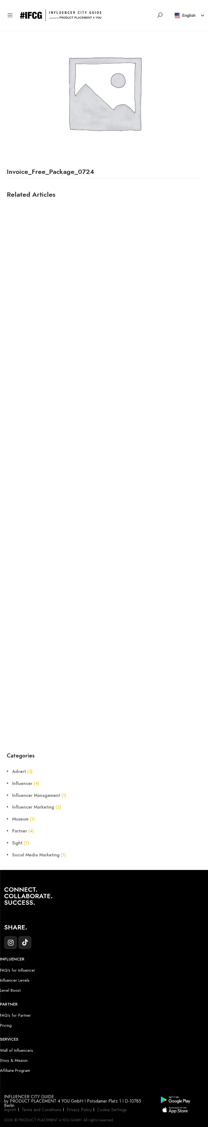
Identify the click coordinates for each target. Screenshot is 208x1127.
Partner (19, 831)
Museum (20, 819)
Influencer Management (36, 796)
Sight (17, 843)
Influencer (22, 784)
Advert (19, 772)
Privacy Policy (79, 1110)
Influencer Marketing (33, 807)
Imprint (10, 1110)
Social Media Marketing (36, 855)
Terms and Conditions (41, 1110)
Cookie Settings (112, 1110)
